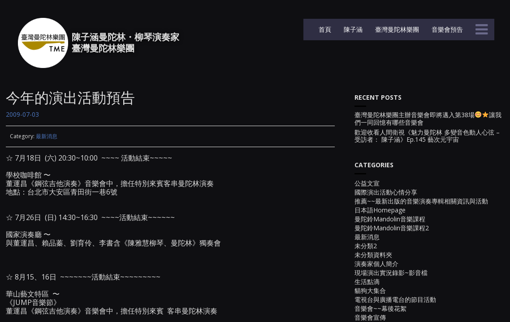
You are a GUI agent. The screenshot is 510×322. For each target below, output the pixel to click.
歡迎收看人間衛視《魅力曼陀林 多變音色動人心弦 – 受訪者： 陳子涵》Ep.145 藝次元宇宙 (427, 136)
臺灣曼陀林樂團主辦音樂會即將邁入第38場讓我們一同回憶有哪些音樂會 (427, 119)
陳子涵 (352, 29)
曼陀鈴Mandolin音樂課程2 (391, 228)
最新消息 (46, 136)
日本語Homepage (380, 210)
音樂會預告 (446, 29)
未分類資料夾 (373, 254)
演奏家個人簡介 (376, 263)
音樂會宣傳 (370, 317)
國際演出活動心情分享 (385, 192)
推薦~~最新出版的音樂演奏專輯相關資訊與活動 (421, 201)
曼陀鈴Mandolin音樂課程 (389, 219)
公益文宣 (367, 183)
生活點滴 (367, 281)
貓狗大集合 (370, 290)
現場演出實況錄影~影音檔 (391, 272)
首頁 (324, 29)
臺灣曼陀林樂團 (396, 29)
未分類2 (365, 246)
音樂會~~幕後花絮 (380, 308)
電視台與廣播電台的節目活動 (395, 299)
